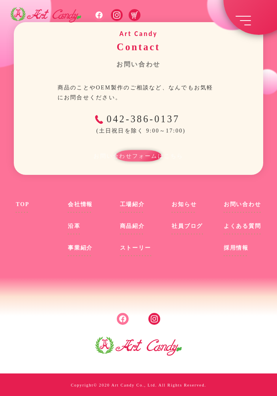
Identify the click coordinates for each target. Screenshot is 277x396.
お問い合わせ (242, 204)
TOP (22, 204)
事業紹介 (80, 248)
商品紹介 (132, 226)
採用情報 (236, 248)
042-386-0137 (140, 125)
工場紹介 (132, 204)
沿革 (74, 226)
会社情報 (80, 204)
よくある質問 (242, 226)
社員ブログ (187, 226)
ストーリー (135, 248)
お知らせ (184, 204)
